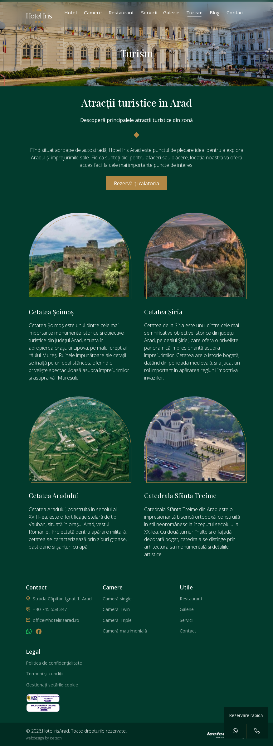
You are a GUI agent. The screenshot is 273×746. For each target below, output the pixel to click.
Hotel (70, 12)
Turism (194, 12)
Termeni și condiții (44, 673)
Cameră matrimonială (125, 631)
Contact (235, 12)
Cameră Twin (116, 609)
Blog (215, 12)
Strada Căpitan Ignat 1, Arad (62, 599)
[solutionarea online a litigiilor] (43, 707)
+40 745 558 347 (50, 609)
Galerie (171, 12)
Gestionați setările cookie (52, 685)
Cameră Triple (117, 620)
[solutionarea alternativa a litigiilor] (43, 697)
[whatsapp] (29, 632)
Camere (93, 12)
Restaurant (121, 12)
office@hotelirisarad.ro (56, 620)
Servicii (149, 12)
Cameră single (117, 599)
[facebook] (38, 632)
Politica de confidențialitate (54, 663)
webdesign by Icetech (44, 738)
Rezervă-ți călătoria (136, 183)
